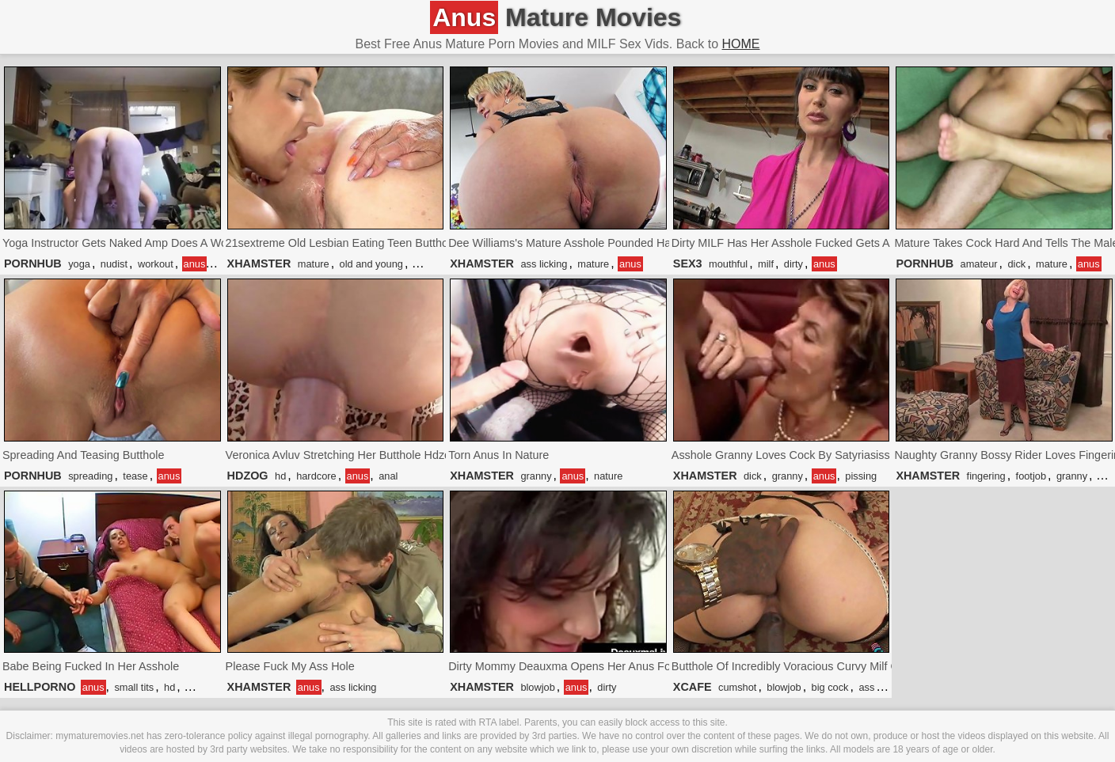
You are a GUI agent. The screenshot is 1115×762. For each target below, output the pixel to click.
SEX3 (687, 263)
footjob (1031, 476)
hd (280, 476)
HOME (741, 44)
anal (388, 476)
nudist (114, 264)
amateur (979, 264)
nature (608, 476)
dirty (793, 264)
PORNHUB (33, 263)
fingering (986, 476)
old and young (371, 264)
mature (313, 264)
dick (1016, 264)
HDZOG (247, 475)
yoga (79, 264)
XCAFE (692, 686)
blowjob (537, 687)
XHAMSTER (259, 263)
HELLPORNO (39, 686)
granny (535, 476)
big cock (830, 687)
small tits (134, 687)
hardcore (316, 476)
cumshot (737, 687)
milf (766, 264)
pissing (861, 476)
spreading (90, 476)
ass (866, 687)
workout (155, 264)
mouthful (728, 264)
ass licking (543, 264)
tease (135, 476)
